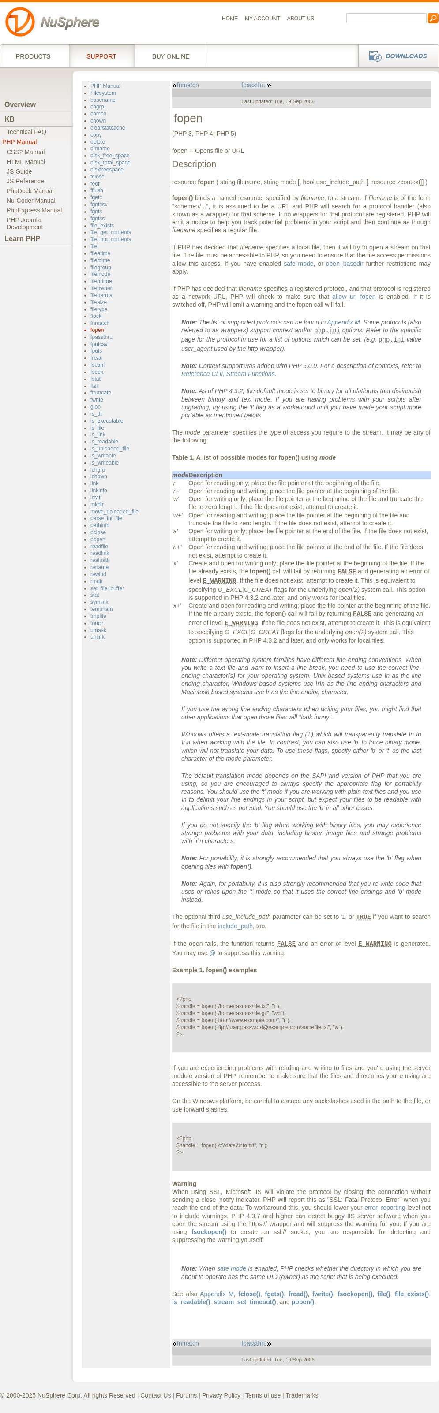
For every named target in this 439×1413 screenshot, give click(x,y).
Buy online (171, 55)
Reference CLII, (228, 373)
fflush (96, 190)
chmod (98, 114)
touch (97, 623)
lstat (95, 498)
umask (98, 630)
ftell (94, 386)
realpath (100, 560)
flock (95, 316)
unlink (97, 637)
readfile (99, 546)
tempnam (101, 609)
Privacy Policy (221, 1395)
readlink (99, 553)
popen (97, 539)
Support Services (102, 55)
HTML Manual (26, 161)
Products (34, 55)
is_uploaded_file (109, 449)
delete (97, 142)
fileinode (100, 274)
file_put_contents (110, 239)
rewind (98, 574)
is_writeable (104, 463)
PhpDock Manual (30, 190)
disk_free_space (110, 155)
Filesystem (103, 93)
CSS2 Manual (26, 152)
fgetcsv (99, 204)
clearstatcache (107, 128)
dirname (100, 148)
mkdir (97, 505)
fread (96, 358)
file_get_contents (110, 232)
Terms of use (263, 1395)
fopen (97, 330)
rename (99, 567)
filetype (99, 309)
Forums (186, 1395)
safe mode (298, 263)
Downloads (396, 55)
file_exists (102, 226)
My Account (262, 18)
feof (94, 184)
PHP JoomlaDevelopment (25, 223)
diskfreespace (107, 170)
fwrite (96, 400)
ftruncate (100, 393)
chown (98, 121)
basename (103, 100)
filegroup (100, 267)
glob (95, 407)
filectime (100, 260)
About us (300, 18)
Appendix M (343, 322)
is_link (97, 434)
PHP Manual (19, 141)
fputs (96, 351)
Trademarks (301, 1395)
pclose (98, 532)
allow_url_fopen (353, 296)
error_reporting (384, 1207)
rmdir (96, 581)
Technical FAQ (26, 131)
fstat (95, 379)
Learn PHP (22, 238)
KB (9, 119)
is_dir (96, 414)
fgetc (96, 197)
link (94, 483)
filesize (98, 302)
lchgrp (97, 470)
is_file (97, 428)
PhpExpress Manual (34, 210)
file (94, 246)
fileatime (100, 253)
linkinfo (98, 490)
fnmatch (99, 323)
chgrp (97, 107)
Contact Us (155, 1395)
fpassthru (101, 337)
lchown (98, 476)
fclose (97, 177)
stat (94, 595)
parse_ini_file (106, 518)
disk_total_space (110, 163)
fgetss (97, 219)
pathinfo (99, 525)
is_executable (106, 421)
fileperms (101, 295)
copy (96, 135)
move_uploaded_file (114, 512)
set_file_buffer (107, 588)
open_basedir (345, 263)
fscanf (97, 365)
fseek (96, 372)
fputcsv (99, 344)
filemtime (101, 281)
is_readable (104, 442)
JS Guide (19, 171)
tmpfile (98, 616)
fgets (96, 211)
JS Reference (25, 181)
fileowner (101, 288)
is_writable (103, 456)
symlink (99, 602)
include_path (235, 926)
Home (230, 18)
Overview (20, 104)
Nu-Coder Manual (31, 200)
